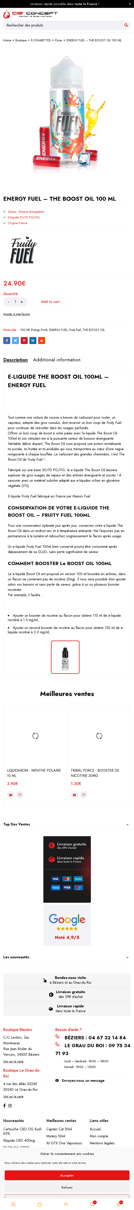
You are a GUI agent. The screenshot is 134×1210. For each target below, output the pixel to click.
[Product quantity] (15, 301)
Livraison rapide (70, 1006)
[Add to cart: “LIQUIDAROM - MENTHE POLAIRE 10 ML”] (10, 795)
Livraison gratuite (70, 991)
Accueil (95, 1129)
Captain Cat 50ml (59, 1129)
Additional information (57, 359)
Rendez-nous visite (70, 977)
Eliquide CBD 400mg (19, 1140)
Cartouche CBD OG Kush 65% (22, 1131)
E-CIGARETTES (41, 40)
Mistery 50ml (55, 1136)
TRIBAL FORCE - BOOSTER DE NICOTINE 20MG (95, 773)
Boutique (21, 40)
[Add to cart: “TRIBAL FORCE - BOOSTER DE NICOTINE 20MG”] (74, 795)
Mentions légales (102, 1143)
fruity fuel (75, 330)
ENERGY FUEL (58, 330)
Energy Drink (39, 330)
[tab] (15, 359)
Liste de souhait (92, 1204)
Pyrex (58, 40)
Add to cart (51, 301)
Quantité (10, 294)
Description (15, 359)
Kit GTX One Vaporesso (64, 1143)
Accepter (67, 1175)
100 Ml (24, 330)
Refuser (67, 1187)
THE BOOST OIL (94, 330)
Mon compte (99, 1136)
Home (7, 40)
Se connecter (66, 1204)
